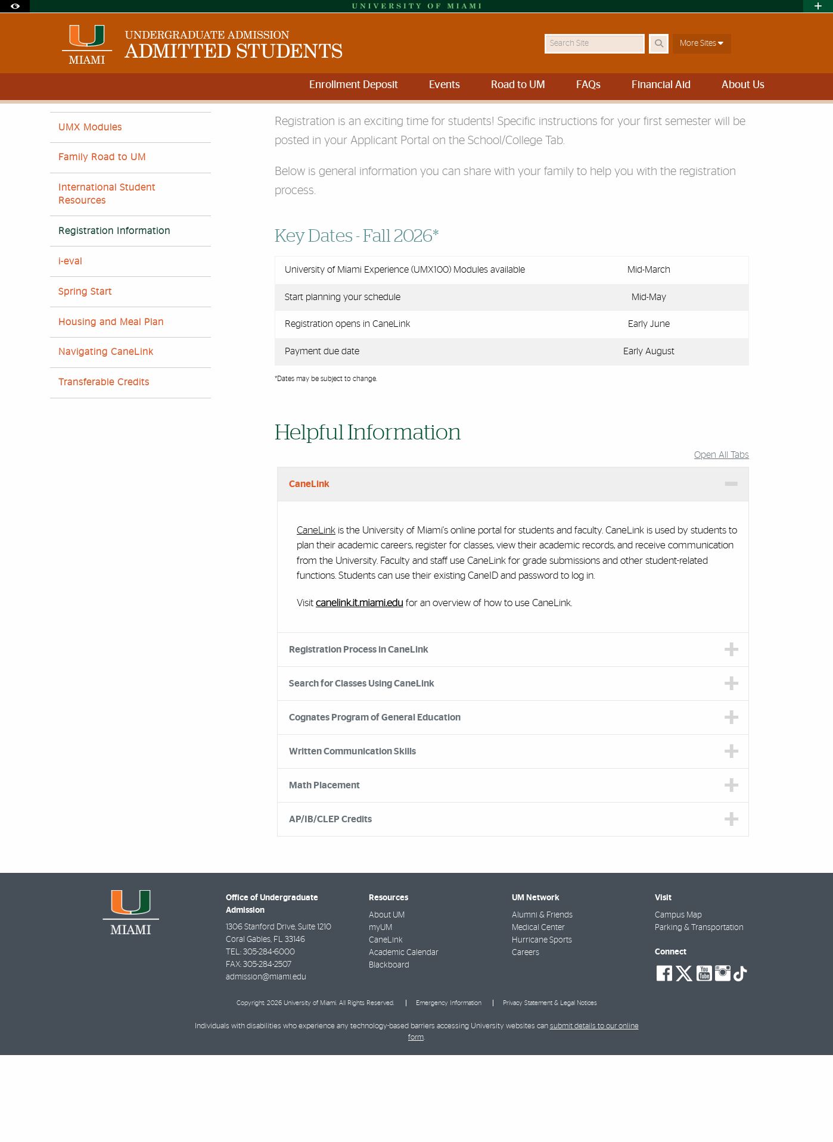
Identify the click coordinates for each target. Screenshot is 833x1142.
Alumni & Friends (542, 1002)
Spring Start (85, 378)
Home (60, 127)
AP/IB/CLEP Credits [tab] (330, 906)
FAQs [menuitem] (588, 85)
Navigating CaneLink (106, 439)
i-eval (70, 348)
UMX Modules (90, 214)
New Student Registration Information (211, 128)
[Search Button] (659, 44)
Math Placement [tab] (324, 872)
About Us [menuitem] (743, 85)
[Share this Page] (773, 121)
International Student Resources (107, 281)
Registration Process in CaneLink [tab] (358, 736)
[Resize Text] (745, 120)
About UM (387, 1002)
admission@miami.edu (266, 1064)
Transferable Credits (104, 469)
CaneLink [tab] (309, 571)
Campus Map (678, 1002)
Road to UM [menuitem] (518, 85)
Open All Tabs (721, 542)
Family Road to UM (102, 244)
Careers (525, 1039)
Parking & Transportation (699, 1014)
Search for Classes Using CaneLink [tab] (361, 770)
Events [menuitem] (444, 85)
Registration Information (114, 318)
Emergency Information (448, 1090)
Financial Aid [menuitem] (661, 85)
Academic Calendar (404, 1039)
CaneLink (316, 617)
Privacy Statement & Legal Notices (550, 1090)
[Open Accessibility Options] (15, 6)
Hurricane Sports (542, 1027)
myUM (380, 1014)
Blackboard (389, 1052)
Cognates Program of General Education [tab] (375, 804)
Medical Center (538, 1014)
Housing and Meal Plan (111, 409)
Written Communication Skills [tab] (352, 838)
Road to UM (108, 127)
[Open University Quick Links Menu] (818, 6)
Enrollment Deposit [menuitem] (353, 85)
